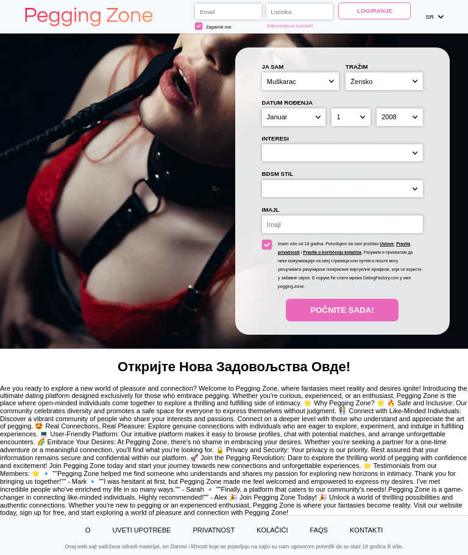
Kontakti (366, 530)
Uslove (387, 244)
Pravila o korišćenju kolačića (332, 252)
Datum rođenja (287, 102)
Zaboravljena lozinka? (289, 26)
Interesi (275, 138)
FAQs (319, 530)
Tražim (356, 66)
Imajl (271, 209)
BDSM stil (278, 173)
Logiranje (374, 10)
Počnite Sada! (342, 310)
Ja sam (273, 66)
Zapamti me (213, 26)
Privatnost (214, 530)
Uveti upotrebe (141, 530)
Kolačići (272, 530)
